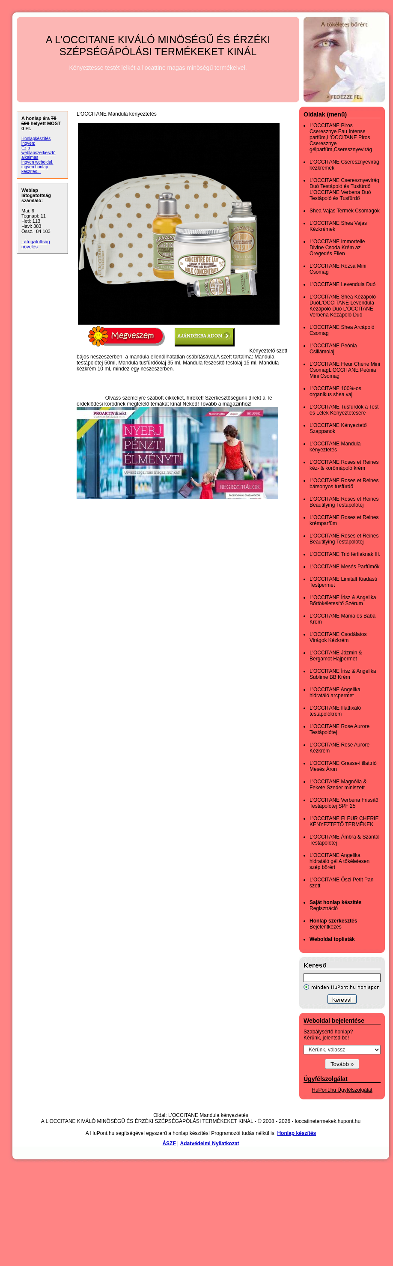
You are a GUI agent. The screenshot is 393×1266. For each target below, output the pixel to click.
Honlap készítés (296, 1133)
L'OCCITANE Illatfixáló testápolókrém (335, 711)
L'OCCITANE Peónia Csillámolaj (333, 349)
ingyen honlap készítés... (34, 169)
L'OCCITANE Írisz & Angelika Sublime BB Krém (343, 674)
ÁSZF (169, 1144)
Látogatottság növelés (35, 244)
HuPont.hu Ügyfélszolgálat (342, 1090)
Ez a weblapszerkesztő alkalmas (38, 153)
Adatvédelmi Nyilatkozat (209, 1144)
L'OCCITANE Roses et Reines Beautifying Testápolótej (344, 502)
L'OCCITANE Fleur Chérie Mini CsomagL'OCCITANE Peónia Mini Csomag (345, 370)
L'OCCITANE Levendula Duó (342, 284)
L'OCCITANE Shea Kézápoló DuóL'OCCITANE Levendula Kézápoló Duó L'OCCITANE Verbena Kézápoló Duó (343, 306)
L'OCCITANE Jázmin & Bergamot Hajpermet (336, 656)
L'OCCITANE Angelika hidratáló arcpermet (335, 693)
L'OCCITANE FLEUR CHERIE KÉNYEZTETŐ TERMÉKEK (344, 821)
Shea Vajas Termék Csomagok (345, 211)
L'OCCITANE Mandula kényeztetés (335, 447)
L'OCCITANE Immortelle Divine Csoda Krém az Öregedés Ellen (337, 248)
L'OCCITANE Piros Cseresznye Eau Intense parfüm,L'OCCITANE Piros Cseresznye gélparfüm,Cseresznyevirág (341, 137)
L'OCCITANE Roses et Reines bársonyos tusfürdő (344, 484)
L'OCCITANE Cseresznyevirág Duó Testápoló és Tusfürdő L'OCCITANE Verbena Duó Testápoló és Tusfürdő (344, 189)
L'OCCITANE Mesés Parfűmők (344, 567)
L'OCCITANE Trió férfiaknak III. (345, 554)
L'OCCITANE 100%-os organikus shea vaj (335, 391)
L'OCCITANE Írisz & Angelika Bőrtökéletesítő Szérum (343, 600)
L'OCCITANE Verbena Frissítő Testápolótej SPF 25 (344, 803)
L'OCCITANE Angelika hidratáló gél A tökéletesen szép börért (339, 861)
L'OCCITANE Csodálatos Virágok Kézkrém (338, 637)
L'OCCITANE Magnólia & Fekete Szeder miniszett (338, 785)
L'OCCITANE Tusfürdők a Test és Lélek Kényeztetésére (344, 410)
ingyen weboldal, (37, 162)
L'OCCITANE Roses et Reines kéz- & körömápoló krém (344, 465)
